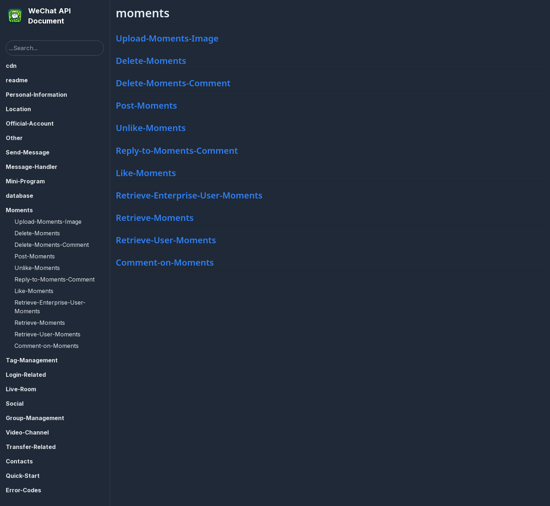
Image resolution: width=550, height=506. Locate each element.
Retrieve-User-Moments (47, 334)
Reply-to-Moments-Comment (54, 279)
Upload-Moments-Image (48, 221)
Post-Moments (34, 256)
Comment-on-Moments (46, 345)
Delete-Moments (37, 233)
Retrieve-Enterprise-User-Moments (50, 307)
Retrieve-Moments (39, 322)
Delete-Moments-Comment (51, 244)
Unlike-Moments (37, 267)
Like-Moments (33, 291)
